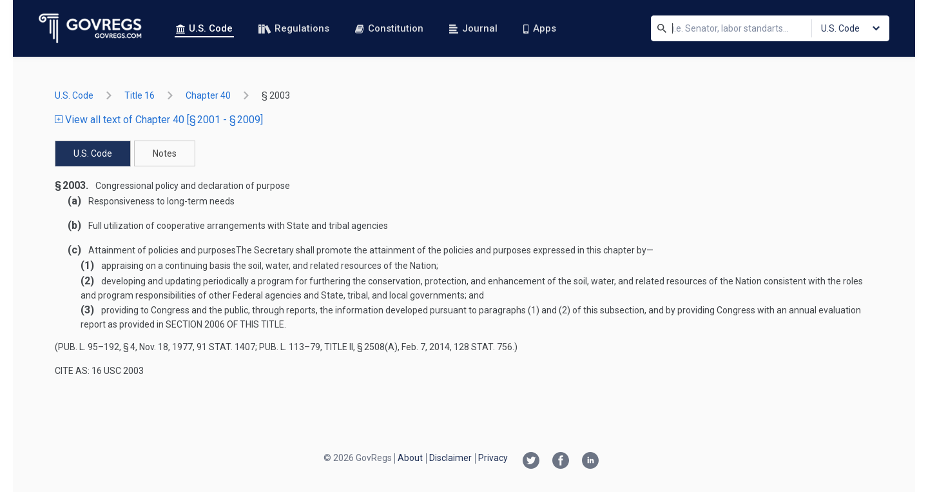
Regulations (293, 28)
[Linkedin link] (590, 461)
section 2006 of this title (225, 324)
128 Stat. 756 (483, 347)
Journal (473, 28)
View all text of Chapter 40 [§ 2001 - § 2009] (159, 119)
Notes (165, 153)
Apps (539, 28)
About (410, 458)
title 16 (139, 95)
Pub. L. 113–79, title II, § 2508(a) (328, 347)
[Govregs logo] (90, 28)
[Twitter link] (531, 461)
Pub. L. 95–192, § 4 (96, 347)
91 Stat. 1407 (226, 347)
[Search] (661, 28)
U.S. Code (204, 28)
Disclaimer (450, 458)
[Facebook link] (560, 461)
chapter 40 (208, 95)
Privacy (493, 458)
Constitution (389, 28)
